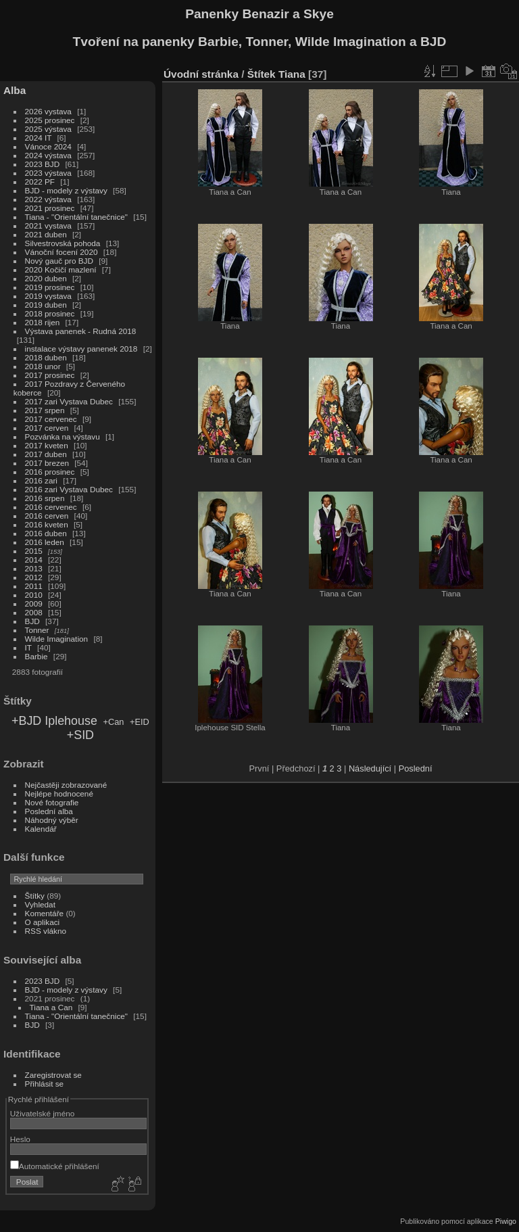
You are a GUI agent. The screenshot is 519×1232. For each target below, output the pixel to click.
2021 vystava (48, 225)
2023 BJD (42, 164)
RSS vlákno (45, 930)
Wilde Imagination (57, 638)
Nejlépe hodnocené (59, 793)
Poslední (415, 768)
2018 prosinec (50, 313)
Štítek (261, 74)
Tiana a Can (51, 1007)
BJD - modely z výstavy (66, 190)
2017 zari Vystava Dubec (69, 401)
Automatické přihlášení (54, 1166)
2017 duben (46, 454)
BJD (32, 621)
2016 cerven (47, 515)
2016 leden (44, 542)
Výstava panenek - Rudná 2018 (81, 331)
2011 (34, 586)
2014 (34, 559)
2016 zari (41, 480)
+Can (113, 722)
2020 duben (46, 278)
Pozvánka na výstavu (62, 436)
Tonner (37, 629)
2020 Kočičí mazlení (61, 269)
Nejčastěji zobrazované (66, 784)
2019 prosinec (50, 287)
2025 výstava (48, 128)
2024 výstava (48, 155)
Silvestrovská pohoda (63, 243)
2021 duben (46, 234)
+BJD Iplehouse (54, 721)
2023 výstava (48, 172)
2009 (34, 603)
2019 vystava (48, 295)
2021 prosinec (50, 208)
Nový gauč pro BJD (59, 260)
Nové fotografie (52, 802)
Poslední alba (49, 811)
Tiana (291, 74)
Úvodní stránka (201, 74)
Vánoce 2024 (48, 146)
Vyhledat (40, 904)
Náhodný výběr (51, 819)
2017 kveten (46, 445)
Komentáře (44, 913)
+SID (80, 735)
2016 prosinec (50, 471)
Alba (14, 90)
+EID (139, 722)
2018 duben (46, 357)
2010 (34, 594)
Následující (370, 768)
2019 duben (46, 304)
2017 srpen (45, 410)
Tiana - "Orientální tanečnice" (76, 216)
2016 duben (46, 533)
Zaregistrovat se (53, 1074)
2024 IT (38, 137)
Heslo (20, 1139)
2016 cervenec (51, 506)
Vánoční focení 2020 (61, 251)
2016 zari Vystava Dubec (69, 489)
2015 (34, 550)
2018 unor (43, 366)
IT (28, 647)
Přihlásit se (44, 1083)
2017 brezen (47, 462)
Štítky (35, 895)
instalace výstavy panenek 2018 (81, 348)
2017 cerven (47, 427)
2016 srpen (45, 498)
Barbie (36, 656)
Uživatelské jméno (42, 1113)
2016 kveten (46, 524)
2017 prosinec (50, 375)
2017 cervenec (51, 418)
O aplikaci (42, 922)
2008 (34, 612)
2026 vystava (48, 111)
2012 (34, 577)
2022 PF (40, 181)
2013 (34, 568)
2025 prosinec (50, 120)
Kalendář (41, 828)
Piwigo (505, 1221)
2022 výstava (48, 199)
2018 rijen (42, 322)
